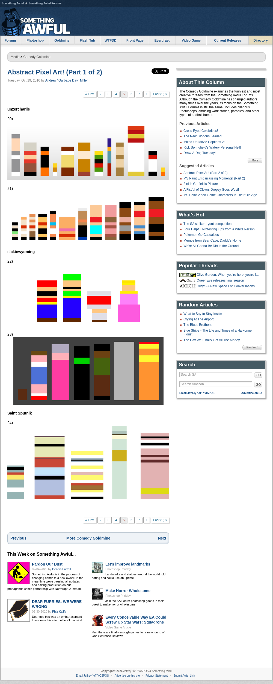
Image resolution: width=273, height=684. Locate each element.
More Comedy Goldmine (88, 538)
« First (89, 94)
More (255, 160)
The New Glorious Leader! (202, 136)
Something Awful (13, 3)
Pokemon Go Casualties (201, 235)
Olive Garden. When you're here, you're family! (229, 275)
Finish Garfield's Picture (200, 184)
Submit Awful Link (184, 675)
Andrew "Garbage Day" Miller (66, 80)
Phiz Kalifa (59, 611)
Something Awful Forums (45, 3)
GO (258, 375)
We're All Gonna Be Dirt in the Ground (211, 246)
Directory (260, 40)
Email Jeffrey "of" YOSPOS (197, 393)
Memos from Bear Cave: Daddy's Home (212, 240)
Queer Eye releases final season (220, 280)
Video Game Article (118, 627)
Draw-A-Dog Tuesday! (199, 153)
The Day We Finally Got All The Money (211, 340)
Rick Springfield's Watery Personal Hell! (212, 147)
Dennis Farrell (61, 569)
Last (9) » (160, 94)
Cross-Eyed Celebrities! (200, 131)
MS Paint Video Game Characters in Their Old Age (220, 195)
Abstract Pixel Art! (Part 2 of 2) (205, 173)
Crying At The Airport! (199, 319)
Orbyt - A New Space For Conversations (226, 286)
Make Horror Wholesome (127, 591)
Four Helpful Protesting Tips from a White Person (219, 229)
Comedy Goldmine (36, 57)
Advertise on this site (127, 675)
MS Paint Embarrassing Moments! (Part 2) (214, 178)
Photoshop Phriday (118, 569)
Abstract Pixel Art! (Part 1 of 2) (54, 72)
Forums (11, 40)
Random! (252, 347)
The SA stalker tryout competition (207, 224)
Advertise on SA (251, 393)
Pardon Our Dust (47, 564)
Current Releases (227, 40)
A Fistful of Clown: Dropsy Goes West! (211, 190)
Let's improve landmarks (127, 564)
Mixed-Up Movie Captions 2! (204, 142)
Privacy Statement (157, 675)
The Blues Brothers (197, 325)
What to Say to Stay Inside (202, 314)
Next (162, 538)
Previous (18, 538)
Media (15, 57)
